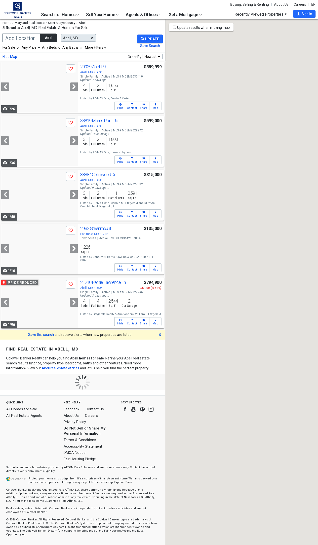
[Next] (74, 86)
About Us (281, 4)
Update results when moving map (203, 28)
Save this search (41, 335)
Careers (300, 4)
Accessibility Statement (83, 446)
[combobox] (10, 47)
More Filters (94, 47)
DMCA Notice (74, 452)
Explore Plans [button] (123, 482)
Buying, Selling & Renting (249, 4)
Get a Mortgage (185, 14)
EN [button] (313, 4)
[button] (304, 14)
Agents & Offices (143, 14)
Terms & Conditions (80, 440)
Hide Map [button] (9, 57)
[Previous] (5, 86)
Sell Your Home (102, 14)
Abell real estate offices (60, 368)
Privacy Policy (75, 422)
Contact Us (94, 409)
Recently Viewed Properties (261, 14)
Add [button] (48, 38)
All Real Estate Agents (24, 415)
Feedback (71, 409)
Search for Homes (60, 14)
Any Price (29, 47)
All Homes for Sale (21, 409)
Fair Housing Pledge (80, 459)
